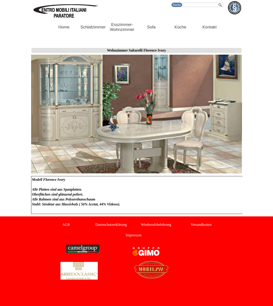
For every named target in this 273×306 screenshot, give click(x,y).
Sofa (151, 27)
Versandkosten (201, 224)
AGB (66, 224)
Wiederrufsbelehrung (156, 224)
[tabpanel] (136, 195)
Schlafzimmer (93, 27)
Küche (180, 27)
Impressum (134, 235)
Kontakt (209, 27)
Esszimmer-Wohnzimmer (122, 27)
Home (64, 27)
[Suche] (203, 5)
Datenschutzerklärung (111, 224)
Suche (177, 4)
